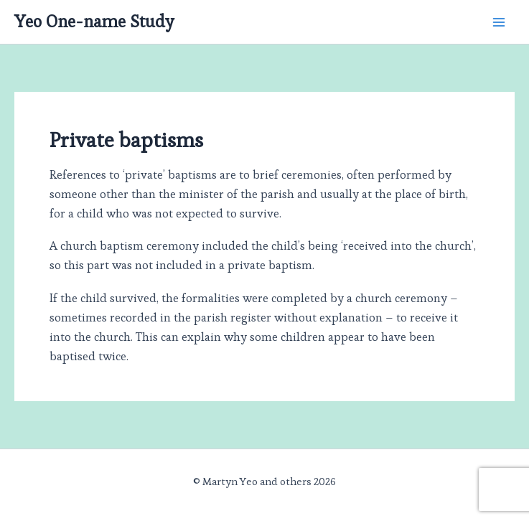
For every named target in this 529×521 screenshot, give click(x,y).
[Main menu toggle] (498, 22)
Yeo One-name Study (94, 21)
